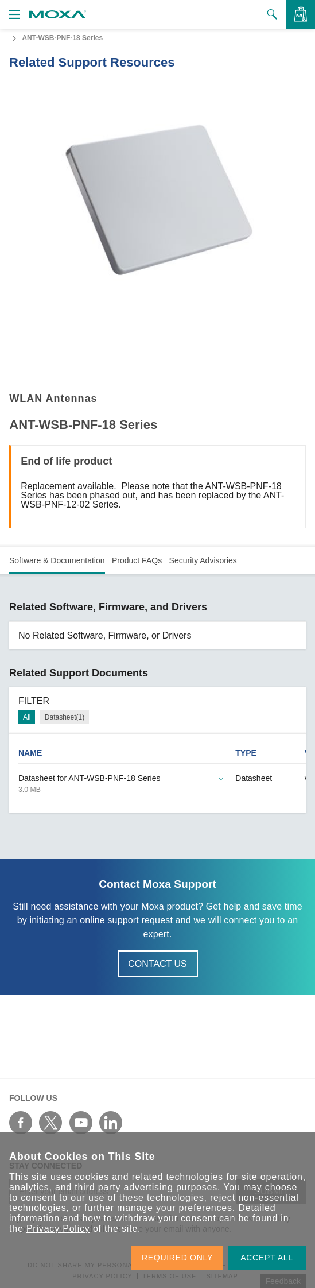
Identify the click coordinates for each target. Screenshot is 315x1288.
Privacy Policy (58, 1228)
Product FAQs (137, 560)
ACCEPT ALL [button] (266, 1257)
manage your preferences (174, 1208)
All (26, 717)
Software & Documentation (57, 560)
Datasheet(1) (64, 717)
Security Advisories (203, 560)
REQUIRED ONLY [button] (177, 1257)
